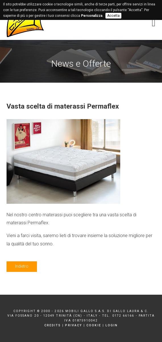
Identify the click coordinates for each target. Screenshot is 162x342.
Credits (52, 325)
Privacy (73, 325)
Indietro (21, 266)
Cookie (93, 325)
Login (111, 325)
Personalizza (91, 16)
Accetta (113, 16)
